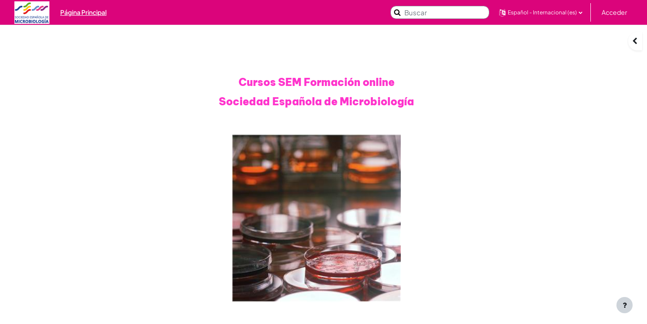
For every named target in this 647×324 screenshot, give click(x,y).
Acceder (614, 12)
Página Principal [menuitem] (83, 12)
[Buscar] (439, 12)
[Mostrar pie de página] (624, 305)
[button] (541, 12)
